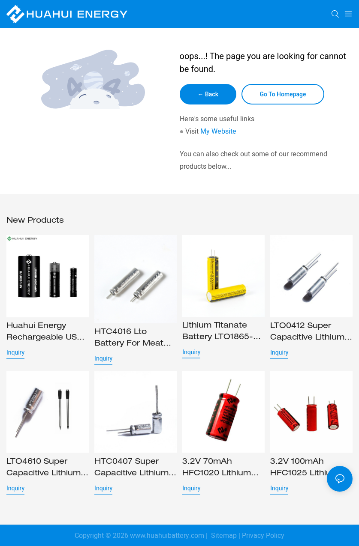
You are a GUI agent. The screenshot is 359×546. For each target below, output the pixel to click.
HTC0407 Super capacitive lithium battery (131, 469)
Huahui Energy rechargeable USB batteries (44, 333)
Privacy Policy (263, 536)
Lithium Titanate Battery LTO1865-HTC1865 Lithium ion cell (217, 332)
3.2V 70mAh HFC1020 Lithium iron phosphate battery (216, 469)
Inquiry (15, 352)
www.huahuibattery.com (167, 536)
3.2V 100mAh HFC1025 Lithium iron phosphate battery (304, 469)
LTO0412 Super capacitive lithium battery (307, 333)
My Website (218, 131)
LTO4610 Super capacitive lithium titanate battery (43, 469)
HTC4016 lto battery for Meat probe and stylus (129, 339)
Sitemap (223, 536)
